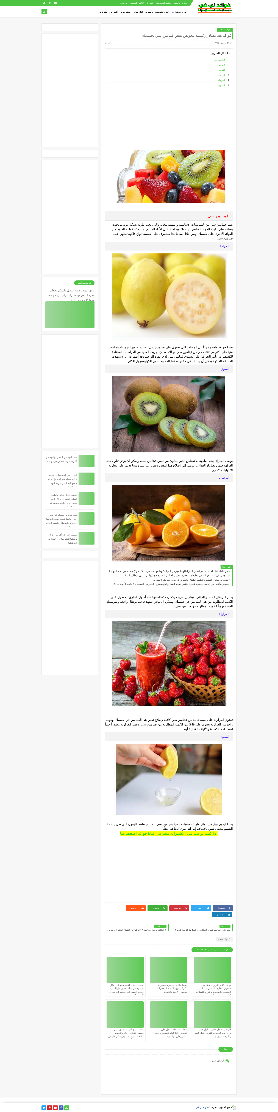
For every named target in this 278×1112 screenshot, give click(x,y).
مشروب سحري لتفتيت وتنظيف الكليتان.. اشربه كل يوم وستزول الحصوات (191, 579)
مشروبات (125, 11)
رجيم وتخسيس (163, 11)
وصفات (149, 11)
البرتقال (222, 75)
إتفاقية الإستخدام (136, 3)
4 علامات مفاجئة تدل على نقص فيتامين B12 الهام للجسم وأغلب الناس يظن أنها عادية (171, 1033)
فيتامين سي (220, 59)
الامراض (113, 11)
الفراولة (222, 80)
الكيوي (222, 70)
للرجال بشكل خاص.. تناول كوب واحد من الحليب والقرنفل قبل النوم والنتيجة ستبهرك (212, 1033)
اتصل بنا (149, 3)
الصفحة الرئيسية (181, 3)
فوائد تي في (202, 1107)
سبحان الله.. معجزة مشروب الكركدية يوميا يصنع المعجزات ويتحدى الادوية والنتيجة (172, 988)
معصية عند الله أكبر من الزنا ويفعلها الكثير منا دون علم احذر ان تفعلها (62, 538)
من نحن (123, 3)
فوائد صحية (181, 11)
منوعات (103, 11)
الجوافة (222, 65)
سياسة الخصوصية (163, 3)
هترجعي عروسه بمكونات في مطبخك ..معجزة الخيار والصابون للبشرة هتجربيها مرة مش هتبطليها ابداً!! (177, 575)
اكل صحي (138, 11)
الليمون (222, 85)
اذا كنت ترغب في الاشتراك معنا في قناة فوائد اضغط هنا (169, 833)
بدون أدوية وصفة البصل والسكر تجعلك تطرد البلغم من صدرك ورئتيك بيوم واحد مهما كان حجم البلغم (71, 295)
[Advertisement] (168, 117)
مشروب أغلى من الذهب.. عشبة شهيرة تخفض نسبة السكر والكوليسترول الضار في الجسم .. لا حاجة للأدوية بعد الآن (170, 584)
